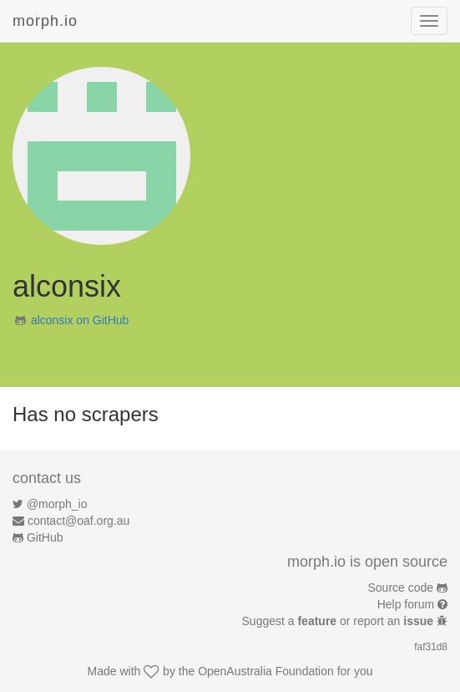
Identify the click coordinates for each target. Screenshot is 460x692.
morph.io (45, 21)
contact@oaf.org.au (78, 520)
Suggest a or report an (339, 621)
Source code (401, 587)
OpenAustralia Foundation (266, 671)
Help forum (405, 604)
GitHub (45, 537)
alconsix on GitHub (80, 320)
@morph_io (57, 504)
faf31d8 (430, 647)
